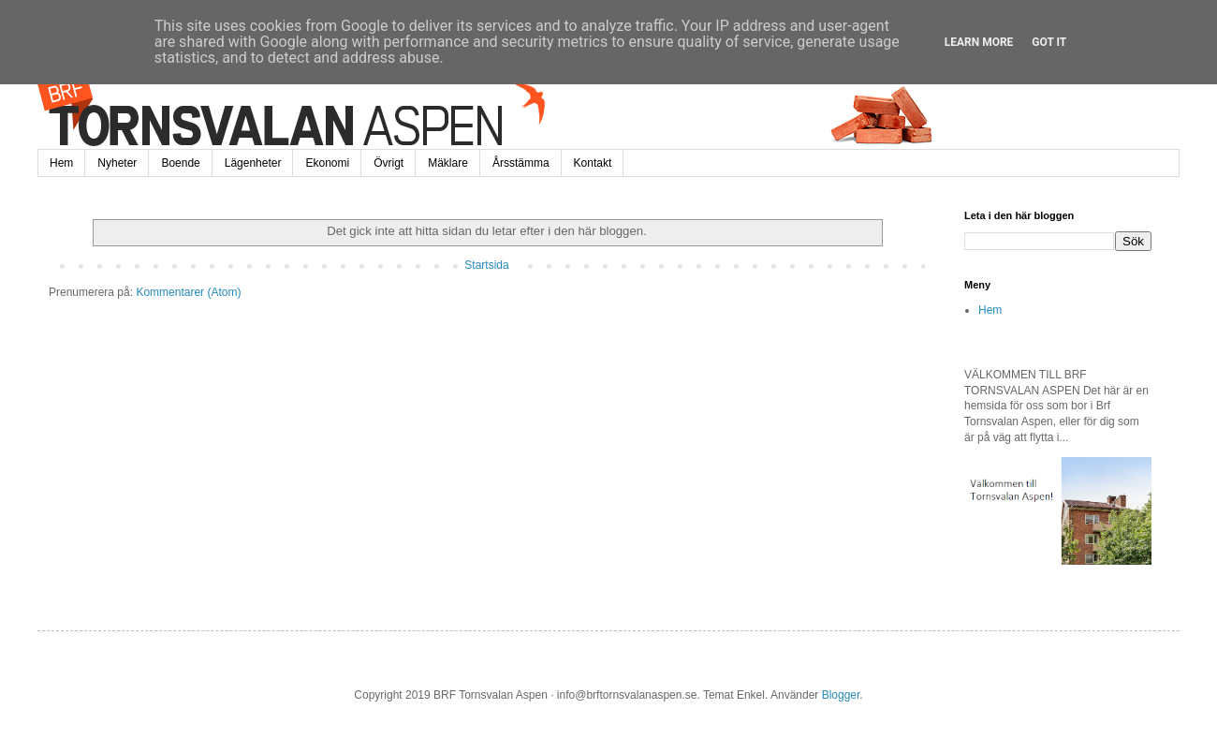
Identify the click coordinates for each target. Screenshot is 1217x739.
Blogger (841, 695)
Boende (180, 163)
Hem (61, 163)
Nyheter (117, 163)
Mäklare (448, 163)
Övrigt (388, 163)
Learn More (979, 42)
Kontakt (593, 163)
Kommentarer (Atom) (188, 292)
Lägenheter (253, 163)
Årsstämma (521, 163)
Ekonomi (327, 163)
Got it (1049, 42)
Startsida (486, 265)
